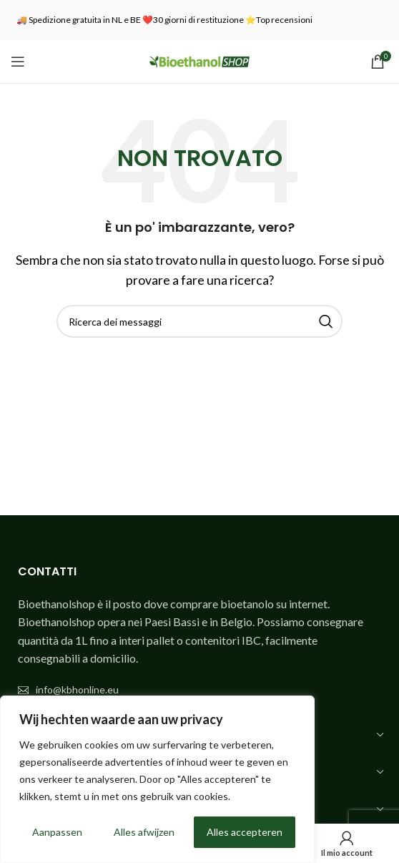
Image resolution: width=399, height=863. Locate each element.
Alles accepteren (244, 832)
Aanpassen (57, 832)
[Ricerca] (199, 321)
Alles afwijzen (144, 832)
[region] (157, 779)
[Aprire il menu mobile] (18, 61)
